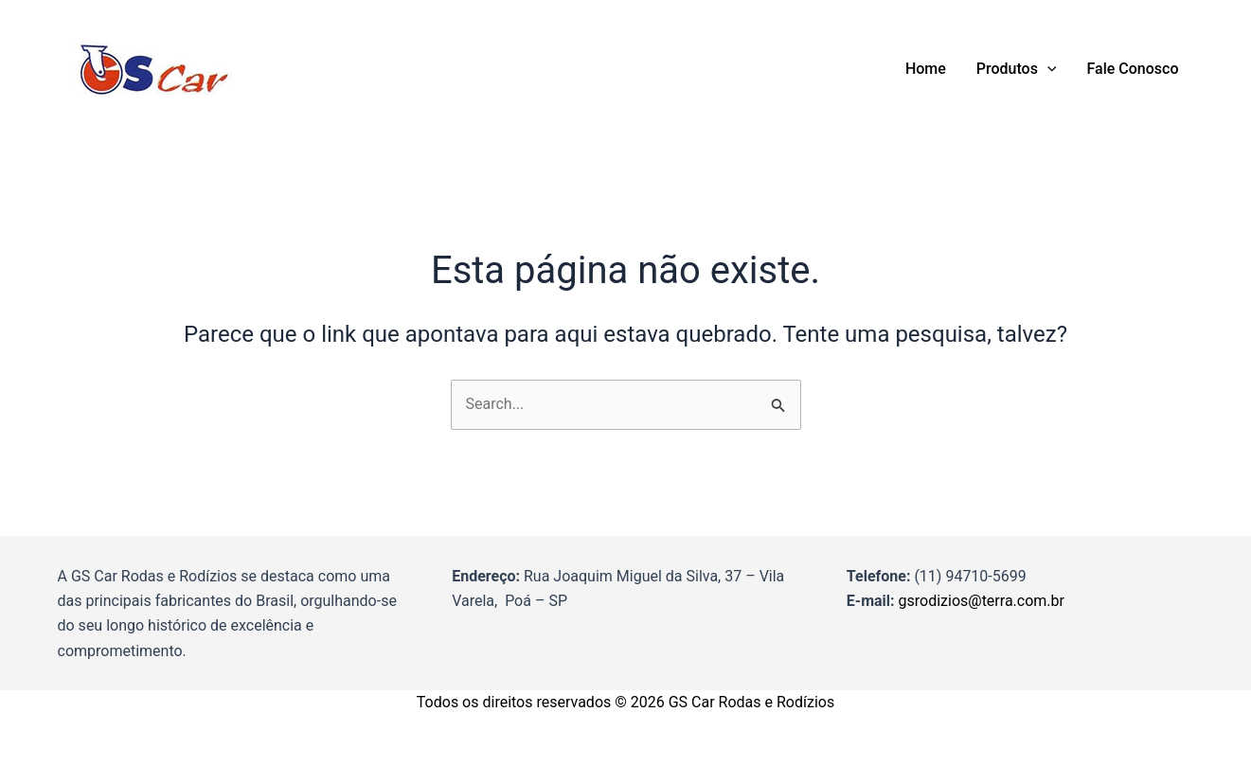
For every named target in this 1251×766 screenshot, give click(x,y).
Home (925, 69)
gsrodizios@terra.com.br (981, 601)
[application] (1047, 69)
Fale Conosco (1133, 69)
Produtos (1016, 69)
